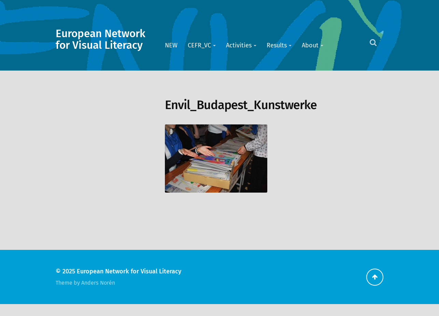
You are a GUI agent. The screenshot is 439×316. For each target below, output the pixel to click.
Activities (239, 45)
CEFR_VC (199, 45)
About (310, 45)
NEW (171, 45)
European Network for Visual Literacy (100, 39)
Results (277, 45)
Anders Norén (98, 283)
